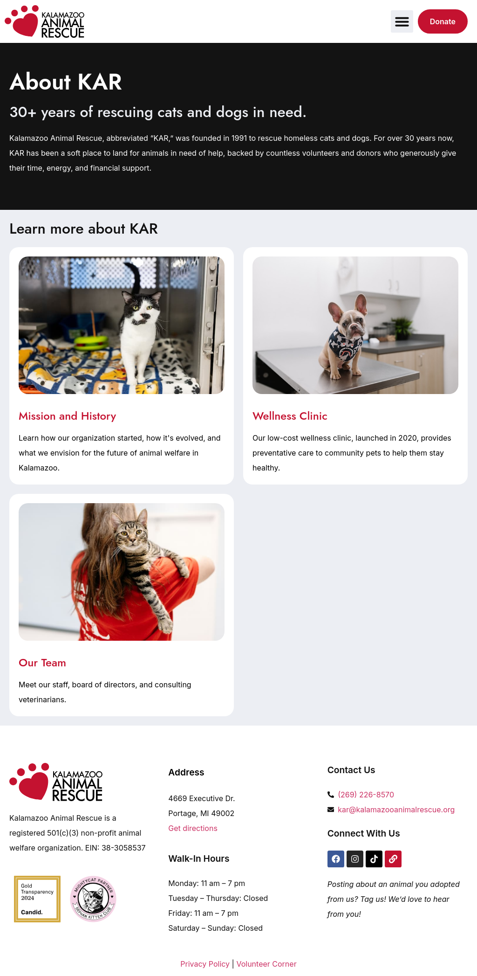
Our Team (42, 662)
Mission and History (67, 416)
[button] (402, 21)
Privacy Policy (205, 964)
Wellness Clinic (289, 416)
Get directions (193, 828)
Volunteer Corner (266, 964)
